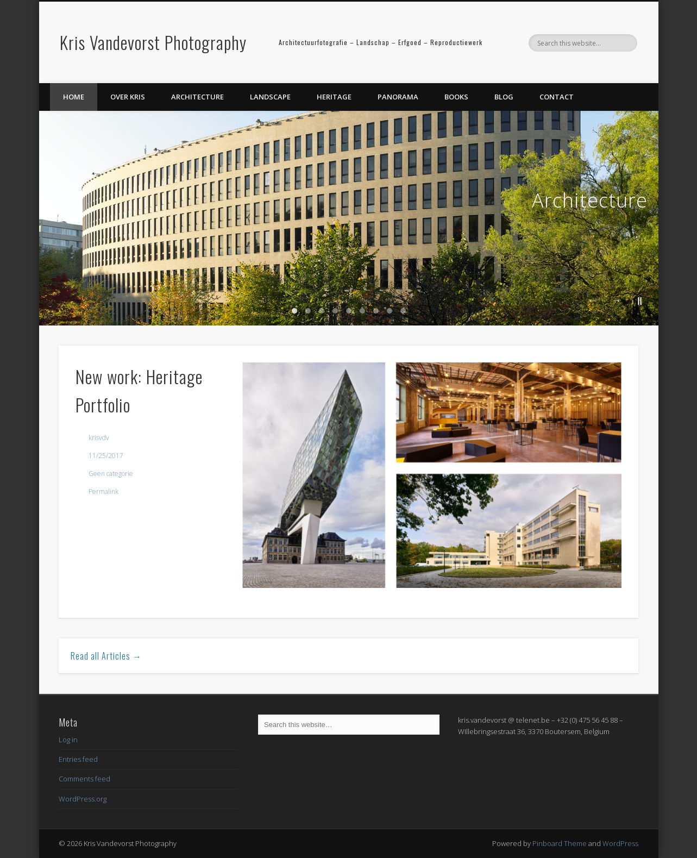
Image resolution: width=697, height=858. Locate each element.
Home (73, 97)
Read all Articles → (106, 655)
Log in (68, 739)
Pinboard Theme (559, 843)
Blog (503, 97)
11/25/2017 (106, 455)
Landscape (270, 97)
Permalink (103, 491)
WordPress (620, 843)
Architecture (197, 97)
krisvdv (99, 437)
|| (639, 300)
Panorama (398, 97)
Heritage (334, 97)
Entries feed (78, 759)
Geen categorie (111, 473)
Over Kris (127, 97)
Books (456, 97)
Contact (556, 97)
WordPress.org (82, 799)
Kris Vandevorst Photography (153, 42)
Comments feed (84, 779)
